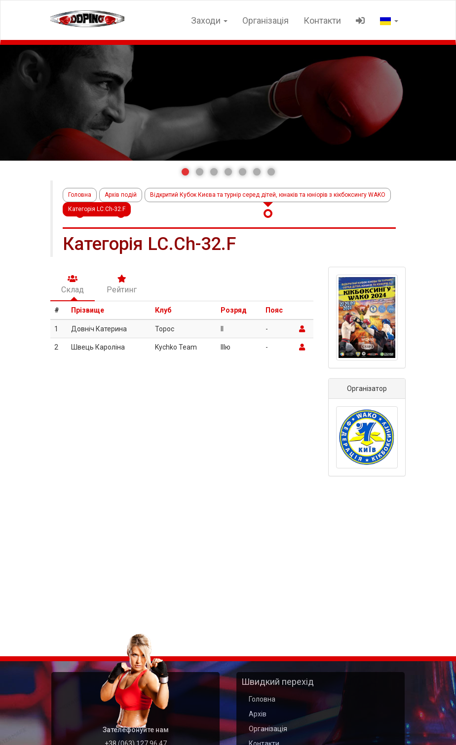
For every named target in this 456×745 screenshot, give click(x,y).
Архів (257, 714)
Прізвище (87, 310)
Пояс (274, 310)
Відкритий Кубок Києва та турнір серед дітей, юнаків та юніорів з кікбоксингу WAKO (267, 194)
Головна (79, 194)
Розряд (234, 310)
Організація (265, 20)
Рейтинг (122, 284)
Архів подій (121, 194)
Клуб (163, 310)
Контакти (322, 20)
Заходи (209, 20)
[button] (185, 172)
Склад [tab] (72, 284)
